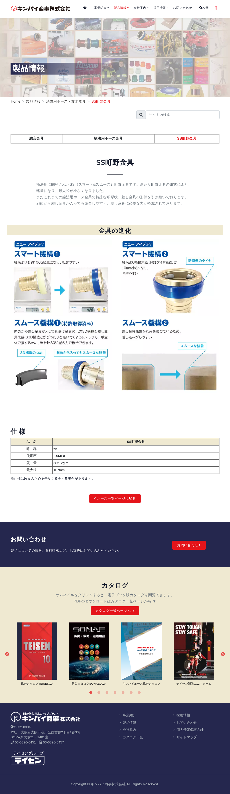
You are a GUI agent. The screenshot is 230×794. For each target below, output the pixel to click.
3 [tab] (107, 692)
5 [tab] (123, 692)
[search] (183, 114)
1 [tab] (90, 692)
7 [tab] (139, 692)
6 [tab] (131, 692)
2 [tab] (99, 692)
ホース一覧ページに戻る (115, 498)
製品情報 (120, 7)
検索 (204, 7)
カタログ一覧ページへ (115, 611)
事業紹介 (100, 7)
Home (15, 101)
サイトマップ (184, 737)
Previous (7, 654)
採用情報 (159, 7)
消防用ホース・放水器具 (66, 101)
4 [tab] (115, 692)
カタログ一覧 (130, 737)
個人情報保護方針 (187, 730)
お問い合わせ (182, 7)
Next (223, 654)
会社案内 (140, 7)
